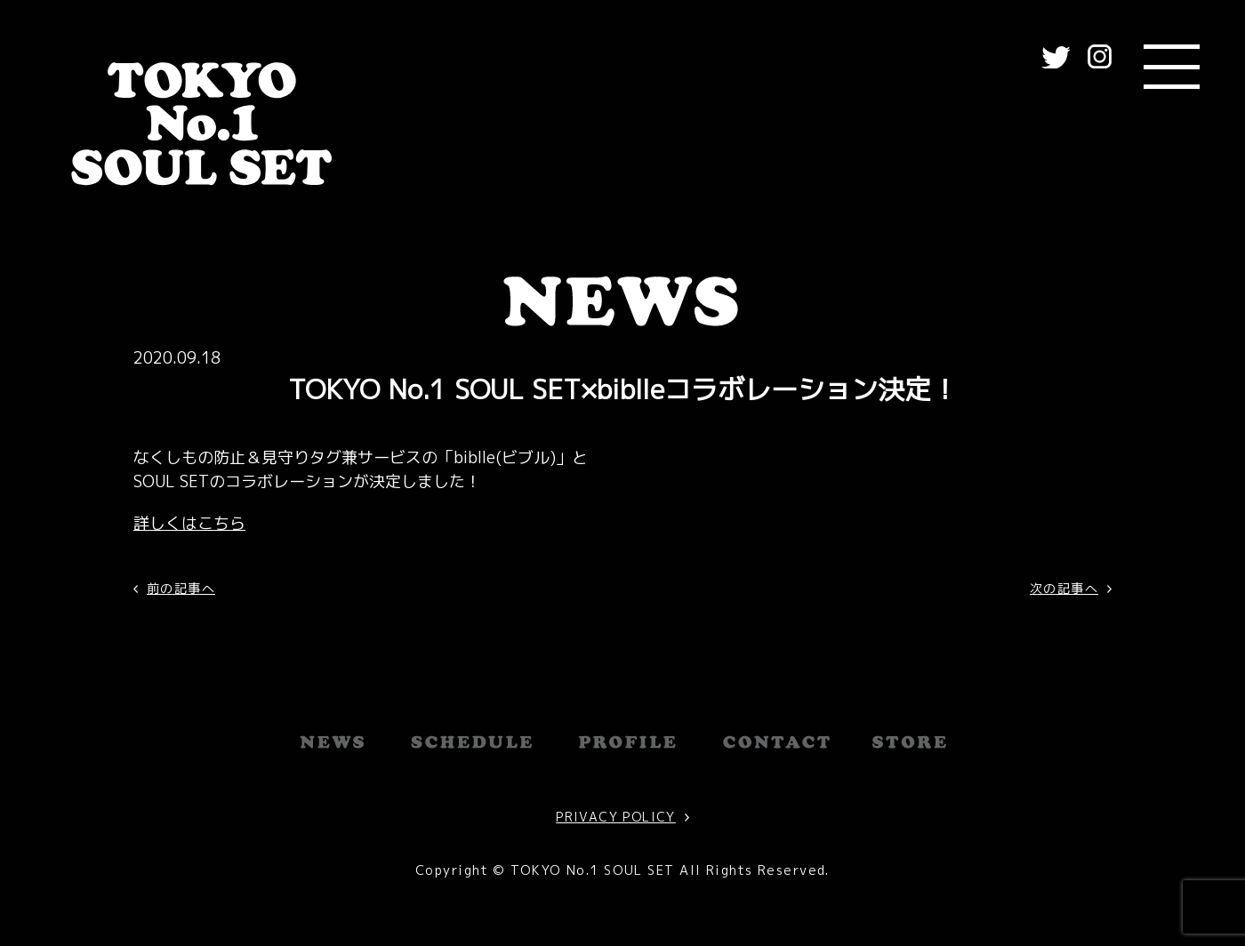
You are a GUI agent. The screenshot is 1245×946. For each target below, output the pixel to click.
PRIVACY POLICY (616, 816)
